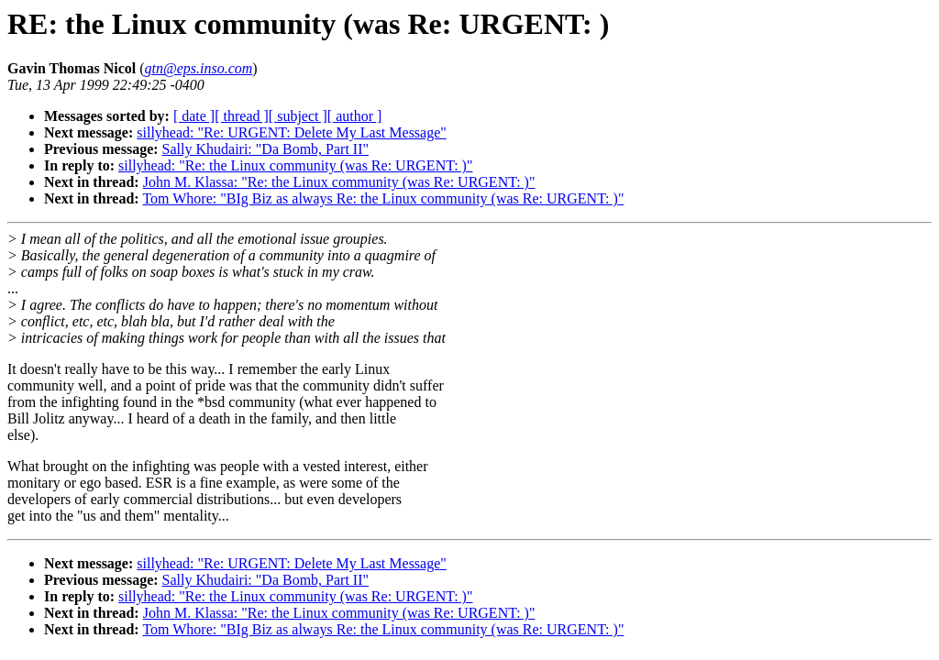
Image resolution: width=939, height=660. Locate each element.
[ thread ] (242, 116)
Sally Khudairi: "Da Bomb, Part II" (265, 149)
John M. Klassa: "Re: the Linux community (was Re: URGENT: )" (339, 182)
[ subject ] (298, 116)
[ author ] (354, 116)
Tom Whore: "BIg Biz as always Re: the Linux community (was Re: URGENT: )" (383, 198)
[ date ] (194, 116)
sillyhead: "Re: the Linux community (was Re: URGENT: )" (295, 165)
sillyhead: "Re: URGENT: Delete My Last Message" (292, 132)
